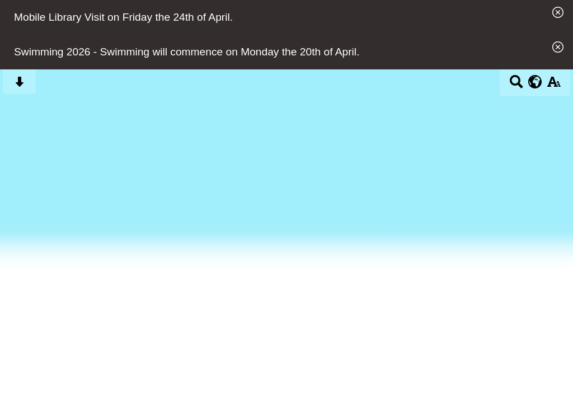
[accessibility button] (554, 85)
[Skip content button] (19, 85)
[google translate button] (535, 81)
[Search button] (516, 85)
